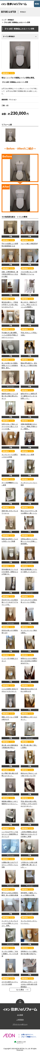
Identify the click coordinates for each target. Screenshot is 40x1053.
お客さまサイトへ (27, 1034)
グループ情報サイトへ (28, 1037)
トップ (4, 20)
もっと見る (20, 989)
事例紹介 (11, 20)
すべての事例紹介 (9, 36)
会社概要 (20, 1015)
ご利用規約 (20, 1020)
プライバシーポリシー (20, 1024)
